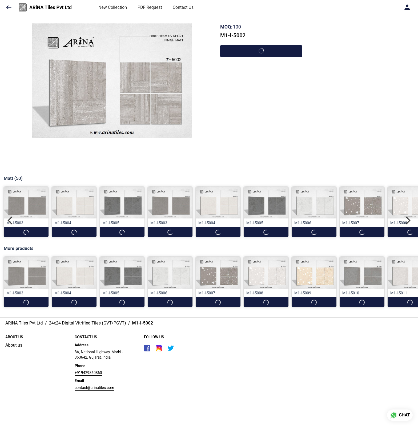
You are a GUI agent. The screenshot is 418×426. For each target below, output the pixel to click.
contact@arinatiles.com (94, 388)
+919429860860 (88, 373)
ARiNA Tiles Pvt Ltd (50, 7)
